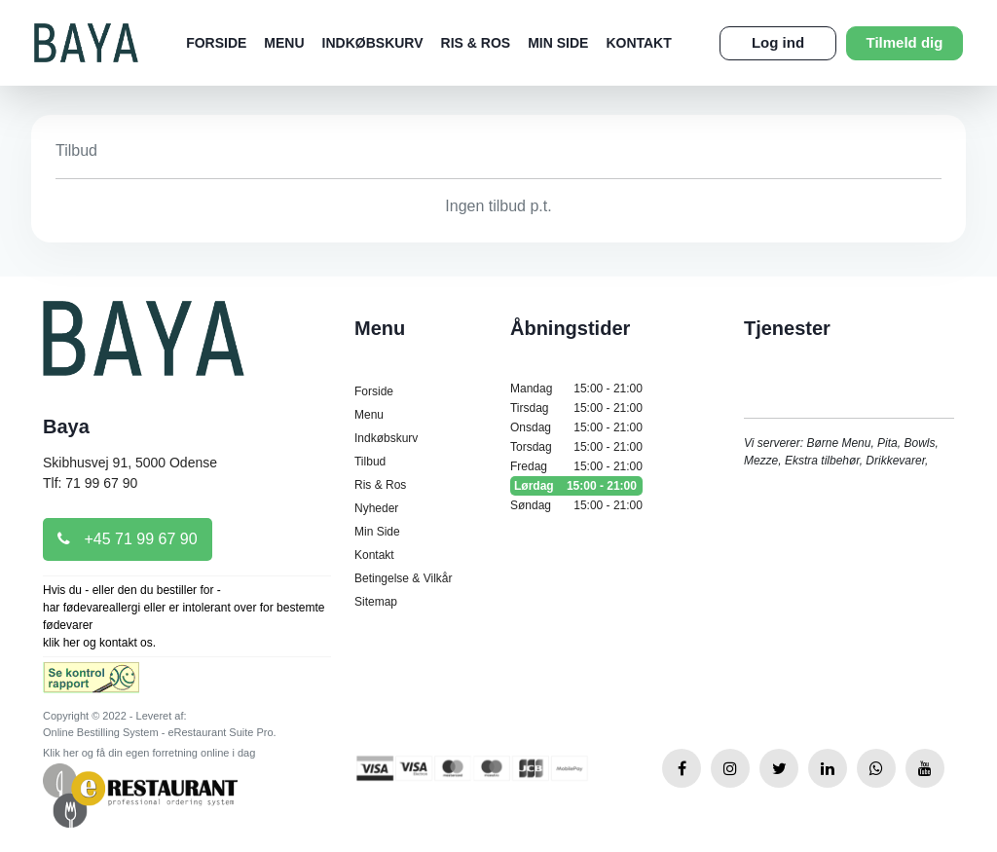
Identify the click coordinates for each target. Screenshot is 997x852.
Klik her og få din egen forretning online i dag (149, 753)
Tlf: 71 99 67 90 (90, 483)
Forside (216, 43)
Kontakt (638, 43)
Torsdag (576, 447)
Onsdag (576, 427)
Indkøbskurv (373, 43)
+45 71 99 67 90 (127, 539)
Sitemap (375, 602)
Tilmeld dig (905, 42)
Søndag (576, 505)
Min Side (558, 43)
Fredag (576, 466)
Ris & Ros (476, 43)
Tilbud (370, 461)
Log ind (778, 42)
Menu (284, 43)
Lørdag (576, 486)
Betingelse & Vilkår (403, 578)
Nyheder (376, 508)
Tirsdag (576, 408)
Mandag (576, 388)
